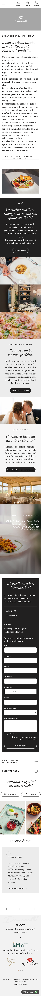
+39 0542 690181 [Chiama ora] (11, 615)
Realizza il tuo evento (20, 390)
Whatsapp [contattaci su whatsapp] (30, 992)
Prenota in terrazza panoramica (20, 470)
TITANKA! (22, 984)
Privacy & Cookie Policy (12, 979)
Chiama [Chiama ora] (36, 3)
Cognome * (8, 656)
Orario (6, 698)
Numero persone (10, 708)
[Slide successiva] (28, 909)
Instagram (10, 794)
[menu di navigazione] (3, 4)
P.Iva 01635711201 (20, 982)
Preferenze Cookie (30, 979)
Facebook (31, 794)
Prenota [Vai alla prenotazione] (27, 3)
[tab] (18, 970)
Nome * (7, 646)
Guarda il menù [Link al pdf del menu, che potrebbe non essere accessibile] (20, 250)
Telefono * (8, 677)
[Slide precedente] (12, 909)
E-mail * (7, 666)
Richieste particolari (11, 718)
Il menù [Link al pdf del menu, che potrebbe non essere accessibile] (18, 3)
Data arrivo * (8, 687)
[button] (20, 761)
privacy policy (31, 737)
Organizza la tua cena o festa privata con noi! (20, 157)
